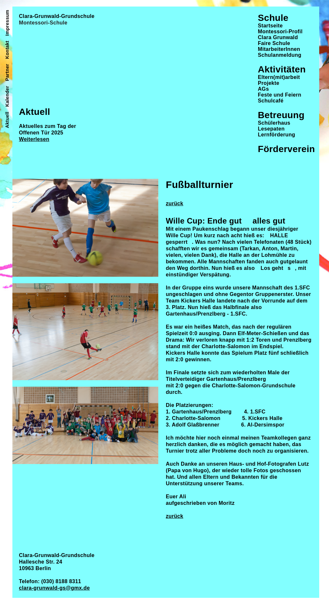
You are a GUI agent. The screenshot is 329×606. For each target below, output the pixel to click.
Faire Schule (274, 43)
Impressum (7, 23)
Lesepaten (271, 129)
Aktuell (7, 120)
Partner (7, 72)
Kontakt (7, 50)
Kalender (7, 96)
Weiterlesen (34, 139)
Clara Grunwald (278, 37)
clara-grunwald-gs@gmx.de (54, 588)
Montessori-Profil (280, 31)
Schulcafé (270, 100)
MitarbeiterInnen (279, 49)
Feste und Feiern (279, 95)
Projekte (268, 83)
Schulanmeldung (279, 55)
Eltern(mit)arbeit (279, 77)
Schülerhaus (274, 123)
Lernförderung (276, 134)
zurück (174, 203)
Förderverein (286, 149)
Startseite (270, 25)
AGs (263, 89)
